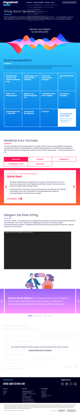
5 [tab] (50, 315)
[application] (37, 250)
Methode (47, 2)
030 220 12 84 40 (14, 384)
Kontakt (5, 392)
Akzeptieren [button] (61, 410)
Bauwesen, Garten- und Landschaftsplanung (27, 392)
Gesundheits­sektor (26, 397)
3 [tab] (40, 315)
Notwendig (7, 410)
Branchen (29, 2)
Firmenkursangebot (38, 2)
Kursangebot (14, 198)
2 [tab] (35, 315)
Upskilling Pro (44, 394)
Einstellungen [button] (53, 410)
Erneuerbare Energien (27, 396)
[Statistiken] (18, 410)
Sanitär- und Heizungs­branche (29, 402)
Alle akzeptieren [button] (71, 410)
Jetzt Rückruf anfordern (69, 2)
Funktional (14, 410)
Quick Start (43, 391)
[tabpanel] (40, 301)
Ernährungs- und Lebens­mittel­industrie (29, 394)
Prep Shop (43, 392)
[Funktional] (11, 410)
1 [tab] (30, 315)
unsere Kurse (63, 120)
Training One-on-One (46, 395)
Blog (52, 2)
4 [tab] (45, 315)
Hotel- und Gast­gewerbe (27, 399)
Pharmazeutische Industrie (28, 400)
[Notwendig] (4, 410)
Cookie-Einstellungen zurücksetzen (40, 350)
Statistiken (21, 410)
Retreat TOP (44, 397)
